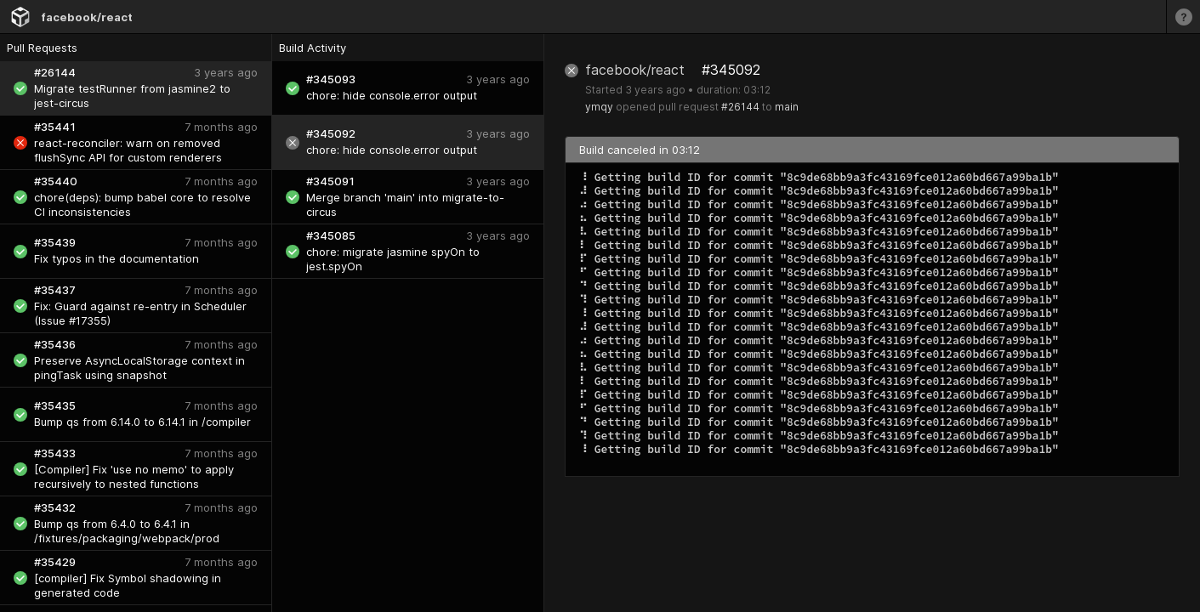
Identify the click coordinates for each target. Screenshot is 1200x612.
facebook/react (87, 17)
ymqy (599, 106)
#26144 (740, 106)
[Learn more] (1183, 16)
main (787, 106)
